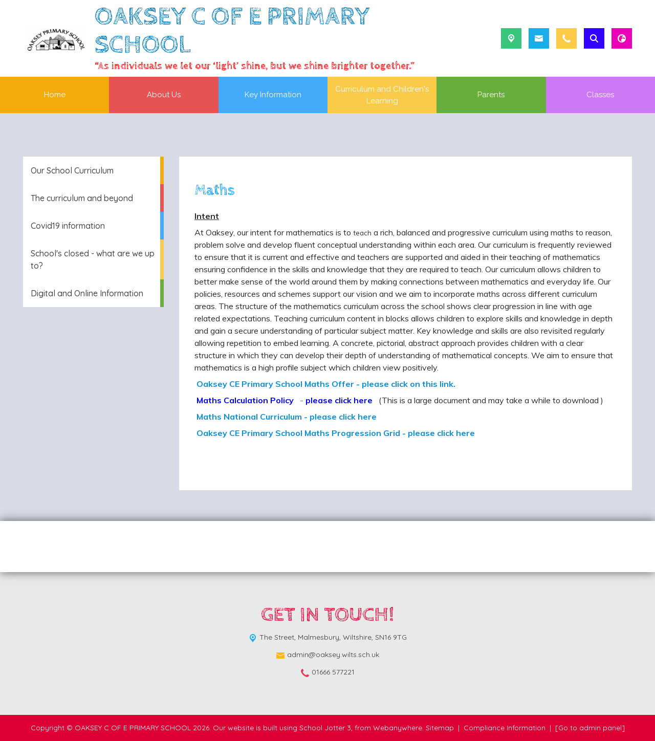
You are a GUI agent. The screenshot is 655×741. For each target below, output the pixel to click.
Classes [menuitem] (600, 94)
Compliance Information (504, 727)
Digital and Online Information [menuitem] (87, 293)
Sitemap (440, 727)
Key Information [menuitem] (273, 94)
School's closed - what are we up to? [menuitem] (93, 259)
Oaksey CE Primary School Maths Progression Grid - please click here (334, 433)
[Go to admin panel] (590, 727)
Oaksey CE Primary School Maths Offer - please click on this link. (324, 384)
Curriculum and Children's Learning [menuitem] (382, 94)
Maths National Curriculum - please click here (285, 416)
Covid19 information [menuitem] (68, 226)
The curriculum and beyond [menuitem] (82, 198)
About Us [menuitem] (164, 94)
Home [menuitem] (55, 94)
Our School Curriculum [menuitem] (72, 170)
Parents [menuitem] (491, 94)
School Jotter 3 (325, 727)
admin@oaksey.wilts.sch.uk (333, 654)
